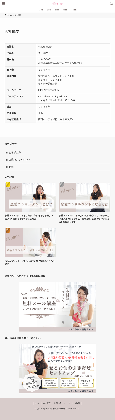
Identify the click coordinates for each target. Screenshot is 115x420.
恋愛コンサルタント (19, 159)
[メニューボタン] (3, 3)
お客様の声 (15, 152)
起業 (11, 166)
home (37, 403)
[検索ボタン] (111, 3)
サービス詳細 (74, 403)
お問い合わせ (59, 403)
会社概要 (47, 403)
